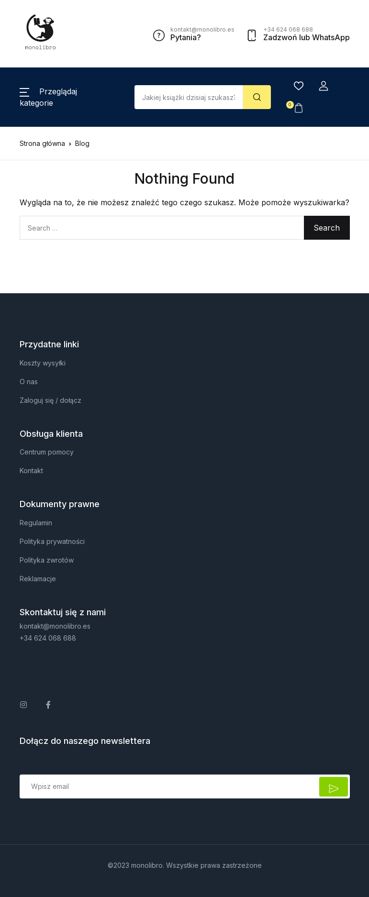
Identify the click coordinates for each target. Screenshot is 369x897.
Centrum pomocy (47, 452)
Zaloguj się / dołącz (50, 400)
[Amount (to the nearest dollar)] (188, 97)
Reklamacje (38, 579)
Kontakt (31, 470)
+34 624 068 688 (48, 638)
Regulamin (36, 523)
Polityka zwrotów (47, 560)
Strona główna (42, 143)
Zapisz (333, 787)
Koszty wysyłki (43, 363)
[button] (323, 86)
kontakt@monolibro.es (55, 626)
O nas (29, 381)
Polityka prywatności (52, 541)
